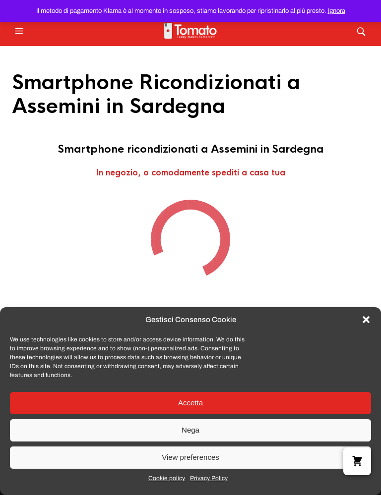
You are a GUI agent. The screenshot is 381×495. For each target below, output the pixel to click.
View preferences (190, 457)
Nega (190, 430)
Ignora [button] (336, 10)
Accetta (190, 402)
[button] (366, 320)
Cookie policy (166, 478)
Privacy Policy (209, 478)
